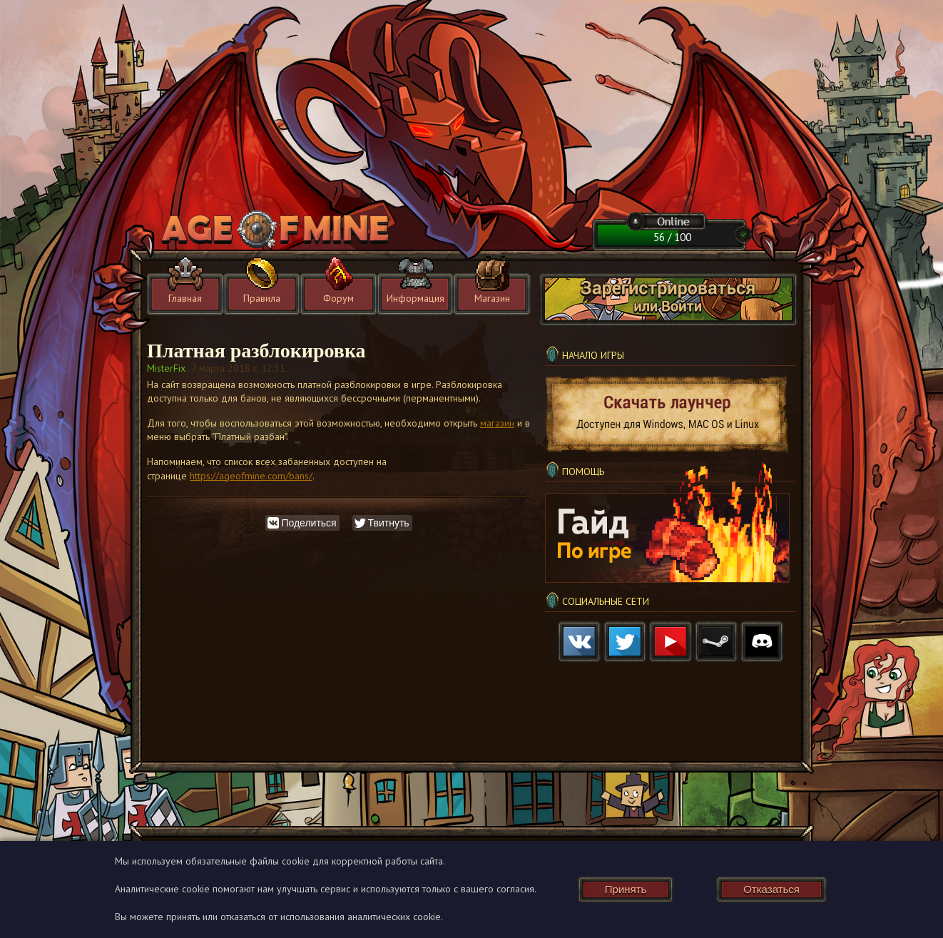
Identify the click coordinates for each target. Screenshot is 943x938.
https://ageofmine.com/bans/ (251, 475)
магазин (497, 423)
